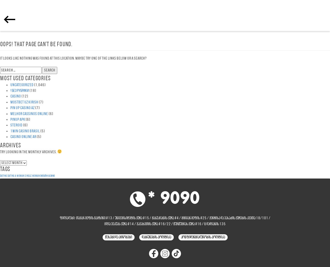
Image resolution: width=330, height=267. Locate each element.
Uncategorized (22, 85)
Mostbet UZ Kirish (24, 102)
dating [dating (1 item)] (3, 176)
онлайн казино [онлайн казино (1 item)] (47, 176)
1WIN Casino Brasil (25, 131)
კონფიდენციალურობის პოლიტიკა (203, 237)
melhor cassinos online (29, 114)
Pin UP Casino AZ (22, 108)
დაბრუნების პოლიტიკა (156, 237)
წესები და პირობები (118, 237)
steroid (16, 125)
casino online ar (23, 137)
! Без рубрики (19, 91)
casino (15, 96)
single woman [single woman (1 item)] (32, 176)
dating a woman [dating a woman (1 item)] (15, 176)
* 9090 (174, 199)
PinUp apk (17, 120)
